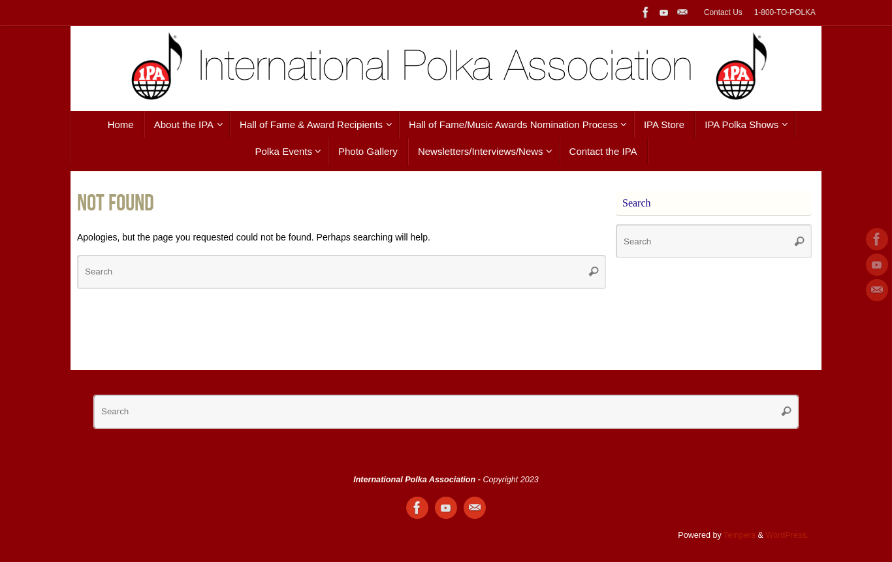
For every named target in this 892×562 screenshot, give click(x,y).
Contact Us (723, 12)
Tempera (740, 535)
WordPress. (786, 535)
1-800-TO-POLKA (785, 12)
